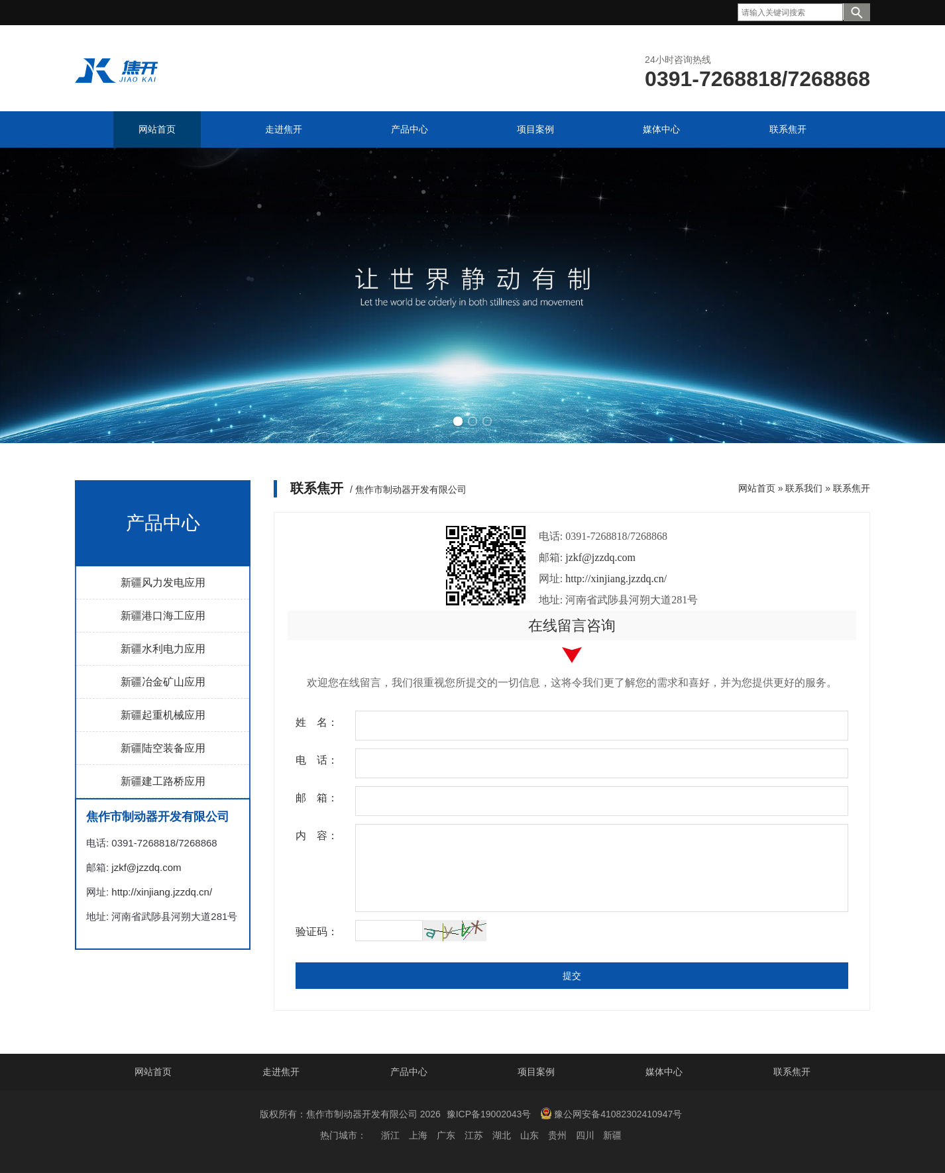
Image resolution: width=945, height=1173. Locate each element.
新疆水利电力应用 (163, 648)
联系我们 (803, 488)
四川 (585, 1135)
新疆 (612, 1135)
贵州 (557, 1135)
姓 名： (317, 722)
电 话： (317, 760)
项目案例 (536, 1071)
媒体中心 (664, 1071)
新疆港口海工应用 (163, 615)
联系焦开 (851, 488)
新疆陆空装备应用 (163, 748)
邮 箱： (317, 797)
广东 (446, 1135)
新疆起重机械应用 (163, 715)
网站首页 (756, 488)
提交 (572, 975)
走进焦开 (281, 1071)
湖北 (501, 1135)
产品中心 (408, 1071)
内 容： (317, 835)
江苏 (474, 1135)
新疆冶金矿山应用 (163, 682)
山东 (529, 1135)
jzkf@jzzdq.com (146, 867)
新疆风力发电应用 (163, 582)
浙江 (390, 1135)
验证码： (317, 931)
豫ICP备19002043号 (489, 1114)
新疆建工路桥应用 (163, 781)
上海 (418, 1135)
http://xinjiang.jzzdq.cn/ (161, 891)
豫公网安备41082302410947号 (611, 1113)
